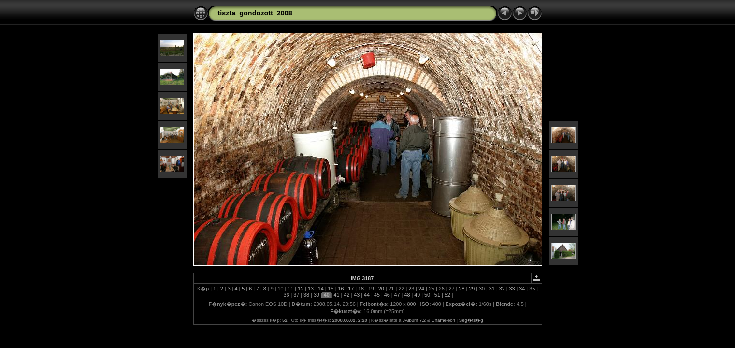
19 (371, 288)
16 (340, 288)
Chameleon (443, 320)
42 (346, 295)
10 (280, 288)
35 (532, 288)
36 (286, 295)
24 (421, 288)
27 (451, 288)
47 (397, 295)
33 (512, 288)
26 (441, 288)
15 (331, 288)
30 (481, 288)
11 (290, 288)
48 (407, 295)
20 (381, 288)
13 (310, 288)
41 (336, 295)
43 (356, 295)
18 (361, 288)
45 (377, 295)
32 (502, 288)
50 (427, 295)
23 (411, 288)
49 (417, 295)
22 (401, 288)
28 (461, 288)
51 (437, 295)
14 (321, 288)
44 (366, 295)
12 (300, 288)
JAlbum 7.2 (414, 320)
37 (296, 295)
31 (492, 288)
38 (306, 295)
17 (350, 288)
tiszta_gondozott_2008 (255, 13)
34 (522, 288)
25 (431, 288)
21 (391, 288)
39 (316, 295)
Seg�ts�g (471, 320)
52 (447, 295)
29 (471, 288)
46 (387, 295)
